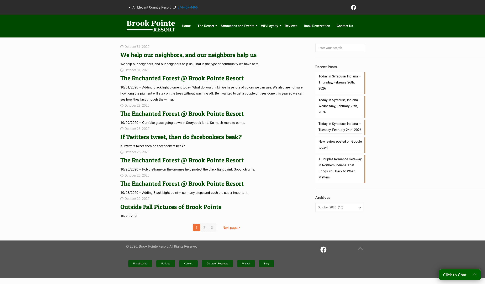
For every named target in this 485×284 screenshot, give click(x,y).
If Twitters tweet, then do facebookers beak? (181, 137)
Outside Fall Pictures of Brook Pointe (170, 207)
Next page (232, 228)
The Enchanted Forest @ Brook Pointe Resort (182, 78)
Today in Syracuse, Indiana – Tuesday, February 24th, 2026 (340, 127)
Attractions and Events (238, 26)
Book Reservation (317, 26)
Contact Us (345, 26)
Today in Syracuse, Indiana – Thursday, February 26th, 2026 (339, 82)
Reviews (291, 26)
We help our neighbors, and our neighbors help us (188, 55)
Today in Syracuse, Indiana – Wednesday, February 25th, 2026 (339, 106)
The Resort (206, 26)
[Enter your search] (340, 48)
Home (186, 26)
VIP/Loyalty (270, 26)
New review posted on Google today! (340, 144)
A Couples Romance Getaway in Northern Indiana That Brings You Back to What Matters (340, 168)
